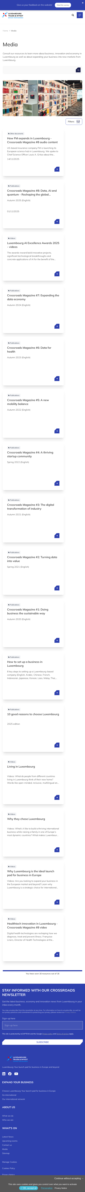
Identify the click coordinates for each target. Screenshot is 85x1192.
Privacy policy (47, 1034)
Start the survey (63, 5)
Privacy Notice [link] (61, 1188)
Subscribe (42, 1042)
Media (5, 1149)
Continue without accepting (69, 1178)
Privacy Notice (70, 1012)
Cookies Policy (8, 1168)
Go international (9, 1095)
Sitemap (5, 1153)
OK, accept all (28, 1188)
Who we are (7, 1120)
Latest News (7, 1137)
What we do (7, 1116)
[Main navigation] (80, 15)
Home (5, 30)
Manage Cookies (9, 1162)
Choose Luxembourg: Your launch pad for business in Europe (29, 1091)
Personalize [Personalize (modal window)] (47, 1188)
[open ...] (56, 169)
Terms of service (62, 1034)
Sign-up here (8, 1018)
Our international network (13, 1099)
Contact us (7, 1145)
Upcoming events (9, 1141)
